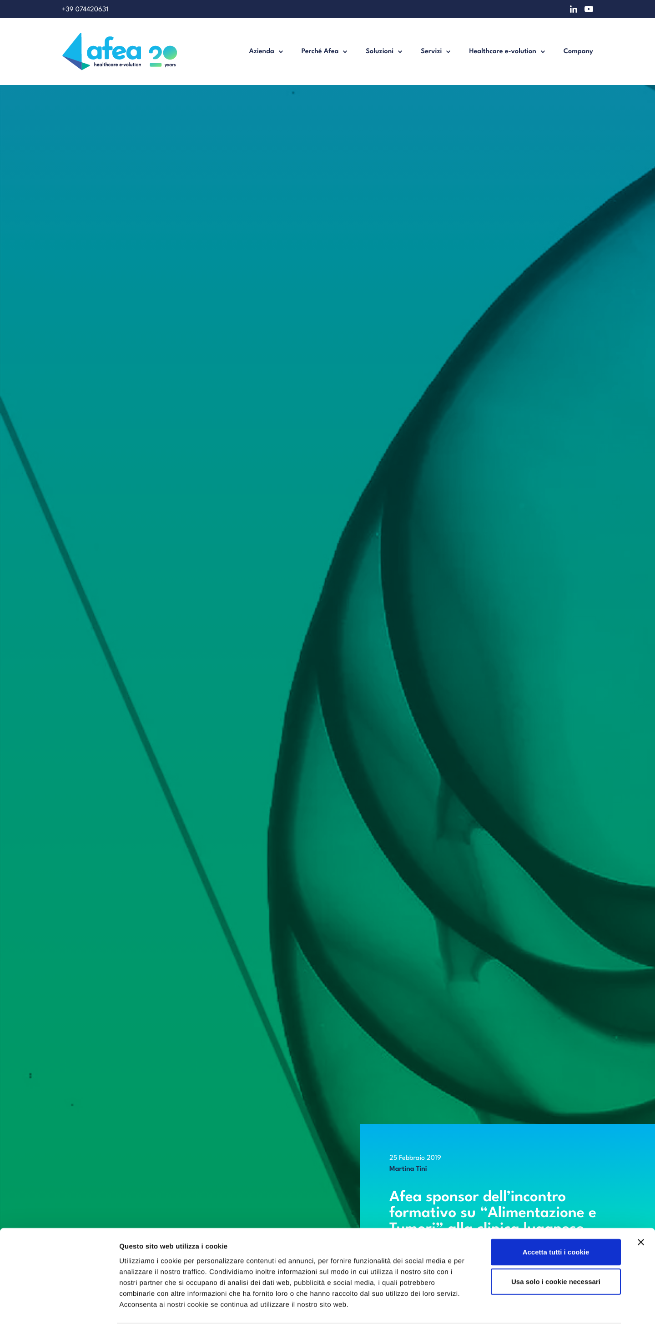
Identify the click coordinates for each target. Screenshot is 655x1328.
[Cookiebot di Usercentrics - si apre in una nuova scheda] (59, 1310)
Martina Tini (408, 1169)
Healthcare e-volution (502, 51)
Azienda (261, 51)
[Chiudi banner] (641, 1211)
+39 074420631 (85, 9)
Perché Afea (320, 51)
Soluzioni (379, 51)
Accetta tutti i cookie (556, 1220)
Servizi (431, 51)
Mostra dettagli (483, 1310)
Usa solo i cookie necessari (555, 1250)
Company (578, 51)
